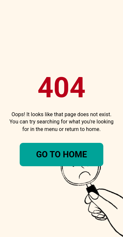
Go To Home (61, 154)
